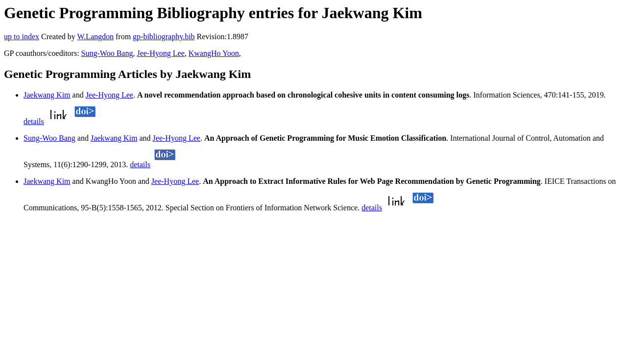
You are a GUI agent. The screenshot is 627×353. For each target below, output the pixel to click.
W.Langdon (95, 36)
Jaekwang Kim (47, 95)
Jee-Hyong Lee (160, 53)
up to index (21, 36)
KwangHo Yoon (214, 53)
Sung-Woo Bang (107, 53)
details (34, 121)
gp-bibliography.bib (164, 36)
